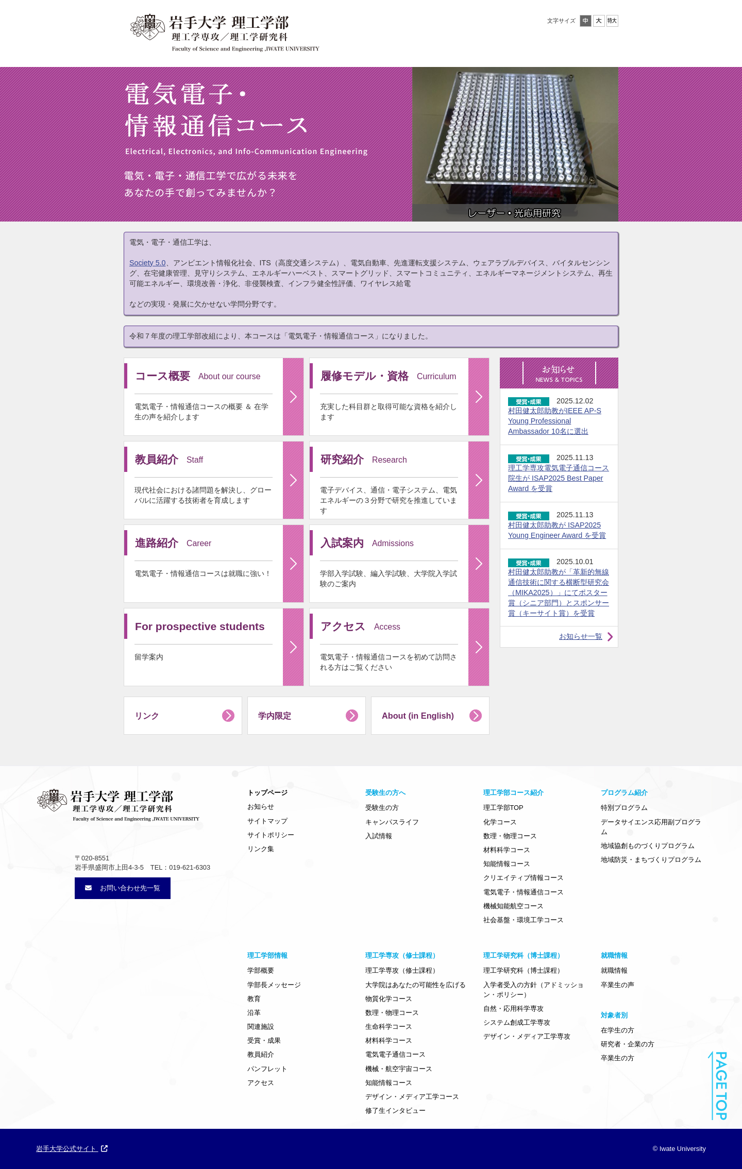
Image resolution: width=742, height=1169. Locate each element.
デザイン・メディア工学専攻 (526, 1036)
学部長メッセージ (274, 985)
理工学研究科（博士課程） (523, 970)
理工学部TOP (503, 807)
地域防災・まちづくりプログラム (651, 859)
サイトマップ (267, 821)
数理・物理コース (510, 836)
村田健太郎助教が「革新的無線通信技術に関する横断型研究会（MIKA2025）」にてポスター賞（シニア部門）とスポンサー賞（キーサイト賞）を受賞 (558, 592)
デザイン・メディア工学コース (412, 1096)
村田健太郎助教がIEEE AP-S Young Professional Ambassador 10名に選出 (554, 420)
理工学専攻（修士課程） (402, 970)
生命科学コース (388, 1026)
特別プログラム (624, 807)
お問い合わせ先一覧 (122, 888)
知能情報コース (506, 864)
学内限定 (274, 715)
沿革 (254, 1012)
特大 (612, 21)
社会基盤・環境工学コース (523, 920)
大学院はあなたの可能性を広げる (415, 985)
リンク (146, 715)
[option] (515, 144)
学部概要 (260, 970)
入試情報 (378, 836)
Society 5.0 (147, 263)
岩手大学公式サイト (72, 1149)
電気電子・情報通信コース (523, 892)
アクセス (260, 1083)
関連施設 (260, 1026)
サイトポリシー (270, 835)
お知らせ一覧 (580, 636)
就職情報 (614, 970)
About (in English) (418, 715)
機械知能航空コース (513, 906)
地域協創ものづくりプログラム (648, 846)
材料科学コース (506, 850)
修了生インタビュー (395, 1110)
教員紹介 (260, 1054)
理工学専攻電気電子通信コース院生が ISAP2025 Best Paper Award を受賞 (558, 478)
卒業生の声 (617, 985)
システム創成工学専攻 (516, 1022)
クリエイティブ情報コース (523, 878)
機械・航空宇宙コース (398, 1069)
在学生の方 (617, 1030)
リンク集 (260, 849)
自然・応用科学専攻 (513, 1008)
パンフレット (267, 1069)
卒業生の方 (617, 1058)
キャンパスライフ (392, 822)
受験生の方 (382, 807)
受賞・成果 (264, 1040)
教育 (254, 999)
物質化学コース (388, 999)
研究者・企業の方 (627, 1044)
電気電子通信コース (395, 1054)
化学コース (500, 822)
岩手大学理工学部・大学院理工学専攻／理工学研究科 (224, 30)
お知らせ (260, 806)
